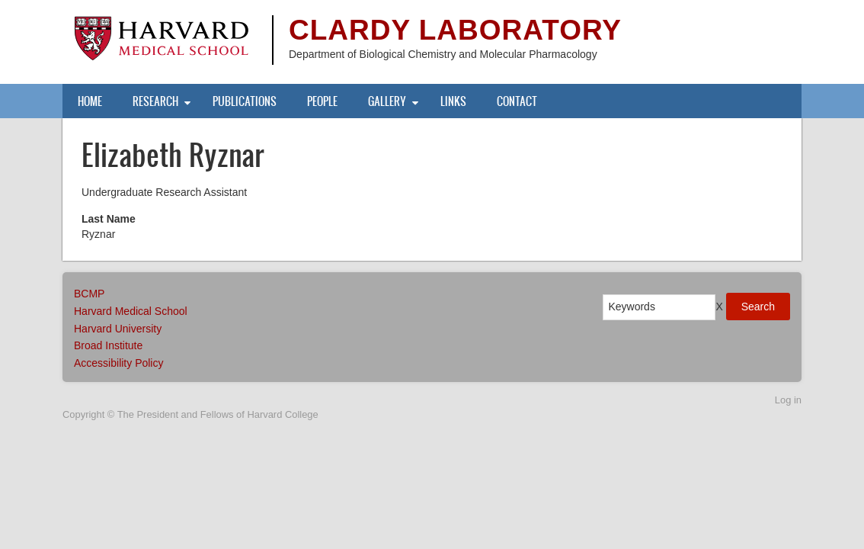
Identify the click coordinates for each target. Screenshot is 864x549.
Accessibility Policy (118, 363)
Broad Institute (108, 345)
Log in (788, 400)
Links (453, 101)
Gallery (387, 101)
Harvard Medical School (130, 311)
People (322, 101)
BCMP (89, 293)
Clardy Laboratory (455, 30)
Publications (245, 101)
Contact (517, 101)
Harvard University (118, 329)
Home (90, 101)
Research (155, 101)
